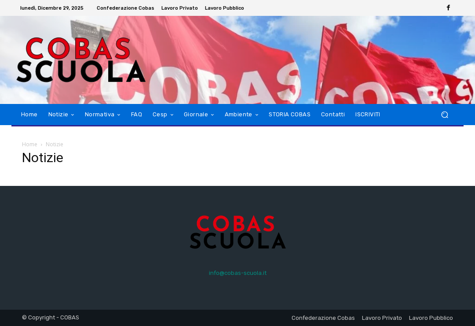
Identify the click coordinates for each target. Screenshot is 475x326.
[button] (444, 114)
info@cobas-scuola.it (238, 273)
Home (29, 144)
